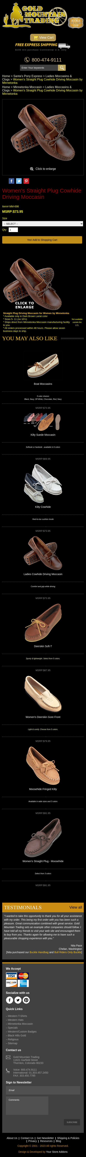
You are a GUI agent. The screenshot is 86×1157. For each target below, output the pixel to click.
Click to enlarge (46, 168)
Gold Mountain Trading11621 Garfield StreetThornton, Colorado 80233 (28, 1060)
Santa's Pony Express (27, 76)
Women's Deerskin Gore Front (43, 717)
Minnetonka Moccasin (27, 87)
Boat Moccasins (43, 383)
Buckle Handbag (39, 952)
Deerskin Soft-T (43, 646)
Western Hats (16, 1019)
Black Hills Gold (17, 1035)
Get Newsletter (45, 1138)
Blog (58, 1141)
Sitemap (12, 1043)
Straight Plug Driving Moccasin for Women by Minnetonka (36, 313)
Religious (13, 1039)
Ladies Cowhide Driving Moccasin (43, 574)
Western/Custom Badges (22, 1031)
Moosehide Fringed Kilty (43, 789)
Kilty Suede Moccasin (43, 434)
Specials (13, 1027)
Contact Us (27, 1138)
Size (4, 218)
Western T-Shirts (17, 1015)
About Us (12, 1138)
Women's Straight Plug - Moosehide (43, 861)
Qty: (4, 229)
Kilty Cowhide (43, 506)
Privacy (32, 1141)
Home (6, 76)
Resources (46, 1141)
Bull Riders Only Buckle (67, 952)
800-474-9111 (47, 60)
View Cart (43, 38)
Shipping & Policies (68, 1138)
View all (75, 907)
